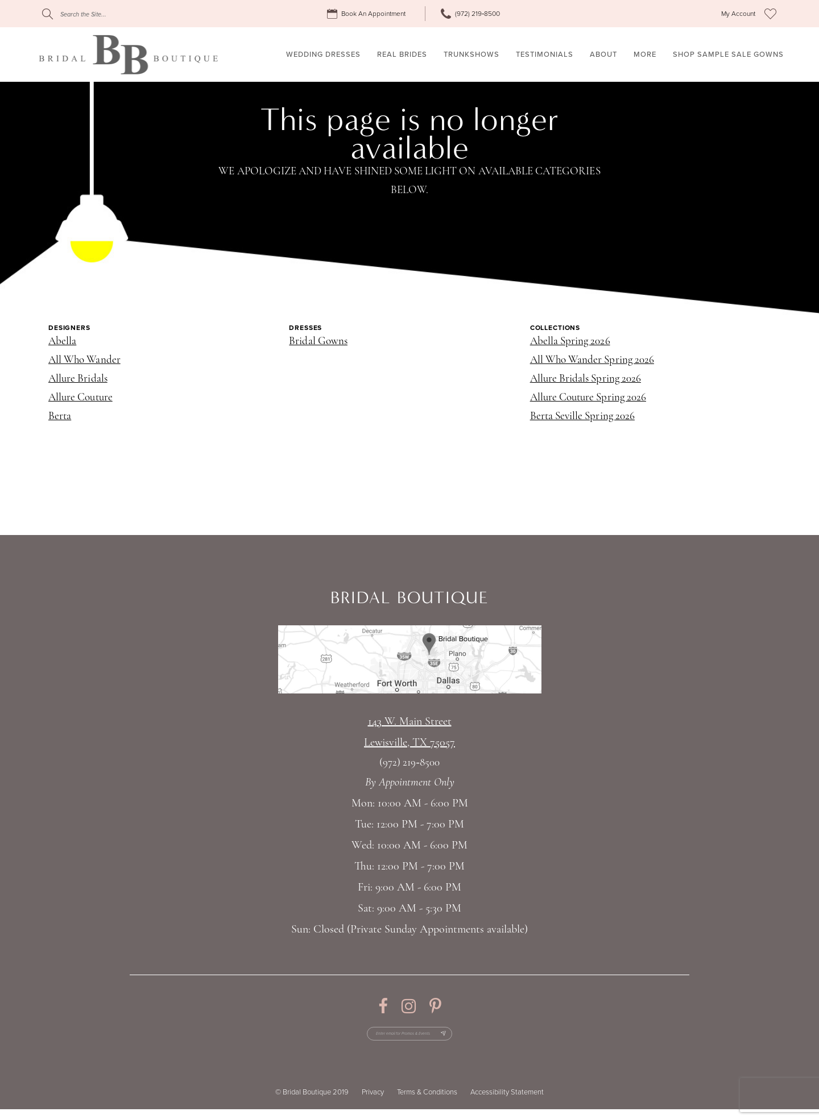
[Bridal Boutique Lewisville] (128, 54)
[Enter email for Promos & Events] (410, 1039)
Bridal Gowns (318, 341)
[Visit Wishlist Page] (770, 13)
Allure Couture (80, 397)
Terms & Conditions (427, 1103)
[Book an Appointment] (368, 14)
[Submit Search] (47, 14)
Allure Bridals (77, 379)
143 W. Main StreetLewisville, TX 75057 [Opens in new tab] (409, 732)
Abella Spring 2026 (570, 341)
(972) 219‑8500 (409, 763)
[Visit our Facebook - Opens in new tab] (383, 1006)
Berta (59, 416)
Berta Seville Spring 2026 (582, 416)
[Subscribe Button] (470, 1039)
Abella (62, 341)
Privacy (373, 1103)
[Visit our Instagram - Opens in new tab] (409, 1006)
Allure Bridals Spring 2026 (585, 379)
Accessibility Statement (507, 1103)
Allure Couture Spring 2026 (588, 397)
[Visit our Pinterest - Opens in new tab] (435, 1006)
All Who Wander (84, 360)
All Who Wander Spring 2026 (592, 360)
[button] (738, 14)
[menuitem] (368, 14)
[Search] (111, 14)
